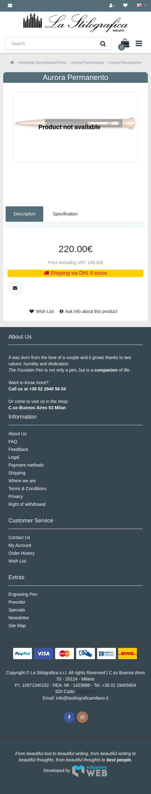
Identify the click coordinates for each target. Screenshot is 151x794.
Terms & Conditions (27, 488)
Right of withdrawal (26, 504)
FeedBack (18, 449)
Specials (16, 609)
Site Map (17, 625)
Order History (21, 553)
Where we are (22, 480)
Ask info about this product (88, 311)
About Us (17, 433)
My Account (19, 545)
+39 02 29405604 (119, 685)
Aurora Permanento (87, 63)
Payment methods (26, 465)
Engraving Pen (22, 594)
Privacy (15, 496)
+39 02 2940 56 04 (47, 388)
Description (24, 213)
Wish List (41, 311)
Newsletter (18, 617)
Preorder (16, 602)
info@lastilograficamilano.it (82, 698)
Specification (65, 213)
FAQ (12, 441)
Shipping (17, 472)
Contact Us (19, 537)
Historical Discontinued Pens (42, 63)
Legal (13, 457)
